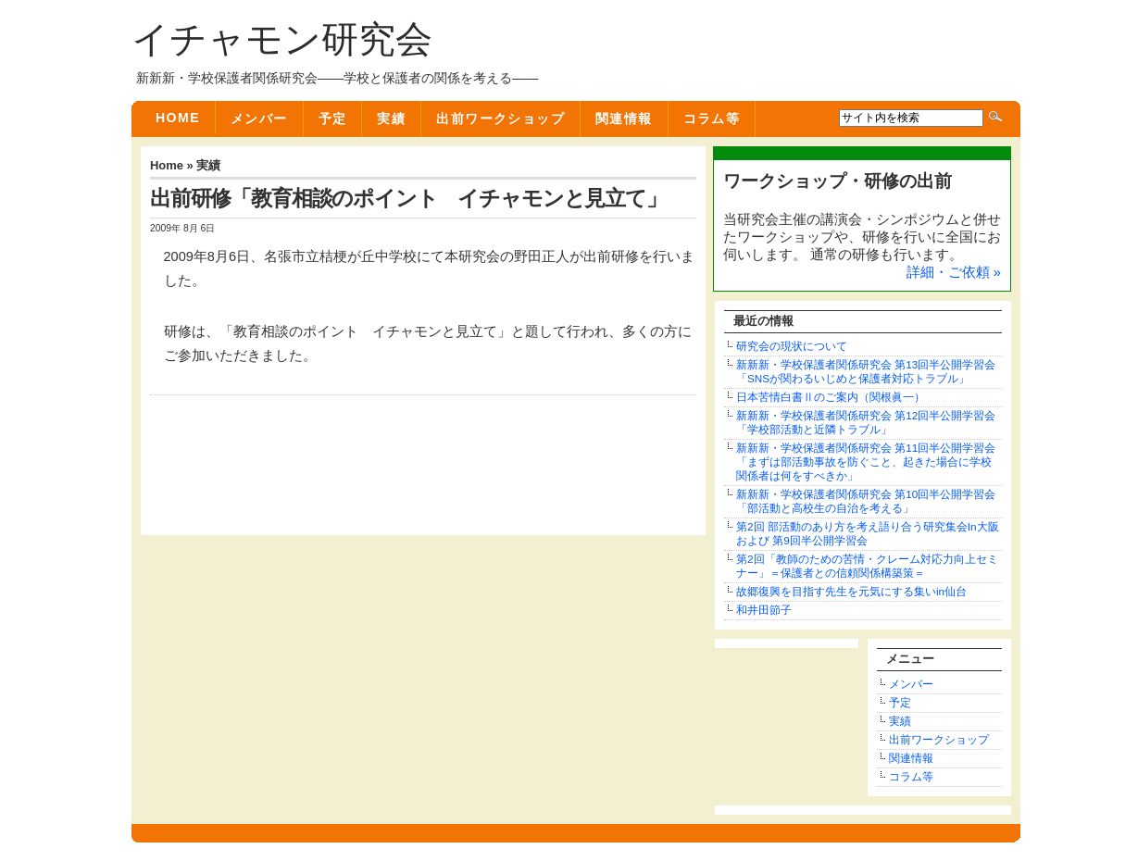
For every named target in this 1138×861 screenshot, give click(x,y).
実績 (391, 118)
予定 (333, 118)
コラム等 (712, 118)
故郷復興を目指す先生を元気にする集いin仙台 (851, 591)
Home (178, 117)
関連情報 (624, 118)
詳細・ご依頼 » (954, 272)
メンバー (259, 118)
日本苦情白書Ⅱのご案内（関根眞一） (830, 397)
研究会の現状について (791, 346)
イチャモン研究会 (281, 39)
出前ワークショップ (500, 118)
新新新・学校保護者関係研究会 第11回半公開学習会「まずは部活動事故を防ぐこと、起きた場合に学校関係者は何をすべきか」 (865, 461)
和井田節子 (764, 610)
